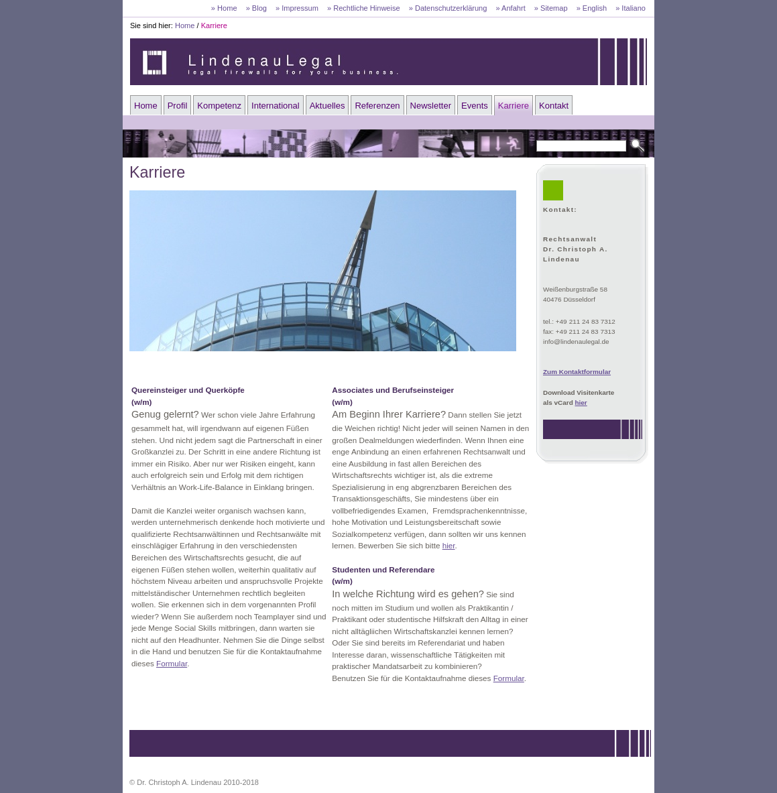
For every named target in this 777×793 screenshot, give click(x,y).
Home (184, 25)
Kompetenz (219, 106)
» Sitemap (551, 8)
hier (581, 402)
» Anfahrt (510, 8)
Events (474, 106)
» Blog (256, 8)
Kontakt (554, 106)
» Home (224, 8)
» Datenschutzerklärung (448, 8)
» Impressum (297, 8)
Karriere (214, 25)
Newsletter (430, 106)
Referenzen (377, 106)
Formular (171, 663)
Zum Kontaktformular (577, 371)
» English (592, 8)
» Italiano (630, 8)
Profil (178, 106)
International (275, 106)
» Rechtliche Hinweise (363, 8)
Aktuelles (327, 106)
